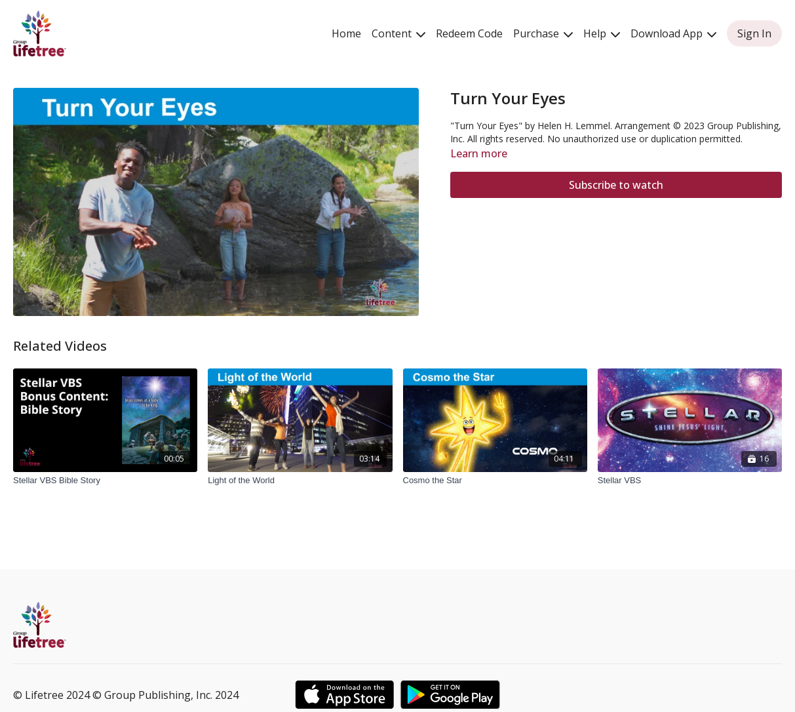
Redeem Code (469, 33)
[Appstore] (344, 694)
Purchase (543, 33)
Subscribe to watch (616, 185)
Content (398, 33)
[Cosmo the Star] (495, 480)
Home (346, 33)
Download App (673, 33)
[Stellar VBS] (690, 480)
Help (601, 33)
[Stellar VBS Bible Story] (105, 480)
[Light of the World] (300, 480)
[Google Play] (450, 694)
